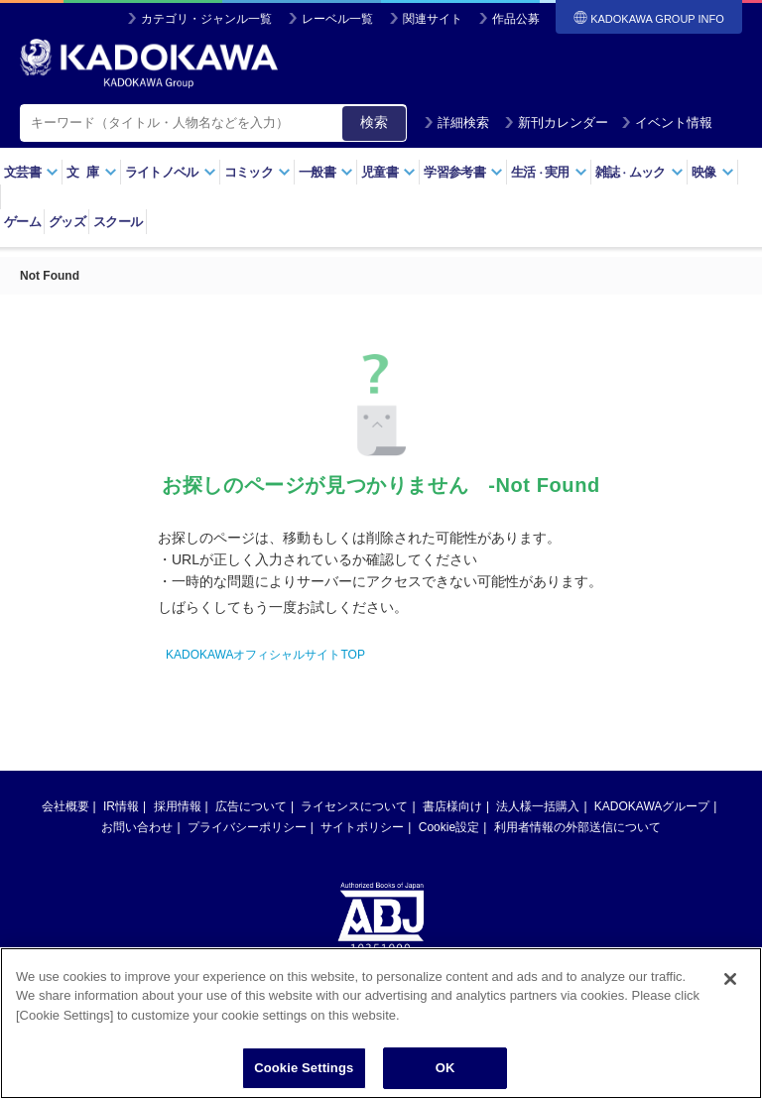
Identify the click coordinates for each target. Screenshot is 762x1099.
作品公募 (516, 19)
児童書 (388, 172)
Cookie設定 (449, 827)
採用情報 (177, 806)
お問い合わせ (137, 827)
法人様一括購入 (537, 806)
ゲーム (22, 221)
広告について (251, 806)
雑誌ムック (639, 172)
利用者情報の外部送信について (577, 827)
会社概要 (65, 806)
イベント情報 (666, 122)
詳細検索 (456, 122)
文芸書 (31, 172)
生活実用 (549, 172)
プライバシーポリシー (247, 827)
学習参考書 (463, 172)
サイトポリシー (362, 827)
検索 (374, 122)
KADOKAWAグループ (651, 806)
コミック (257, 172)
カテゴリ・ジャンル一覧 (206, 19)
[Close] (730, 979)
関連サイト (432, 19)
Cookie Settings (303, 1067)
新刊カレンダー (556, 122)
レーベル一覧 (337, 19)
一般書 (326, 172)
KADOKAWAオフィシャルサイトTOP (265, 655)
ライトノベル (170, 172)
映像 (713, 172)
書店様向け (452, 806)
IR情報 (121, 806)
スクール (117, 221)
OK (445, 1067)
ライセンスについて (354, 806)
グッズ (67, 221)
